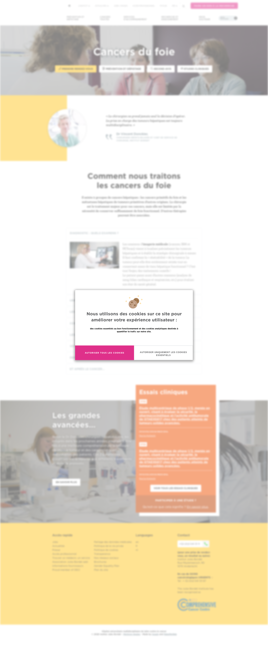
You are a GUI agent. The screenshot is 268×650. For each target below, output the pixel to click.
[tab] (134, 233)
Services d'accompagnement (135, 18)
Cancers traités (105, 18)
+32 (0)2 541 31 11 (194, 543)
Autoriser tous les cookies (104, 352)
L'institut (84, 6)
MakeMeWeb (170, 634)
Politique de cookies (106, 550)
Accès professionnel (144, 6)
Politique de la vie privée (108, 546)
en (137, 542)
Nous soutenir (204, 18)
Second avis (160, 68)
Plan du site (101, 569)
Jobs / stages (120, 6)
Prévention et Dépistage (121, 68)
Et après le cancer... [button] (134, 369)
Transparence (102, 553)
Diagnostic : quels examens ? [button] (134, 233)
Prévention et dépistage (75, 18)
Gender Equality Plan (106, 565)
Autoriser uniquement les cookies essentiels (163, 353)
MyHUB (163, 6)
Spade (155, 634)
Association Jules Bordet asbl (70, 561)
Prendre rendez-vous (76, 68)
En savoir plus (134, 338)
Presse (56, 550)
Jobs (55, 542)
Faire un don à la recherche (214, 5)
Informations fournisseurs (67, 565)
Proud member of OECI (66, 569)
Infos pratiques (224, 18)
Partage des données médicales (113, 542)
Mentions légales (131, 634)
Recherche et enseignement (169, 18)
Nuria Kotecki (147, 435)
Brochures (100, 561)
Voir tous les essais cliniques (176, 488)
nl (137, 550)
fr (174, 5)
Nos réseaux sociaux (106, 557)
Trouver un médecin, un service (71, 557)
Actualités (102, 6)
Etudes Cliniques (195, 68)
